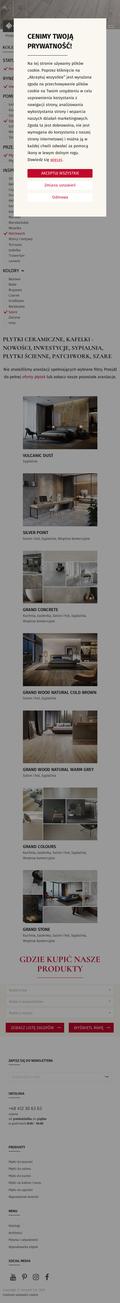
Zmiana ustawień (60, 185)
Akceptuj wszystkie (60, 173)
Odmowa (60, 197)
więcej (56, 160)
